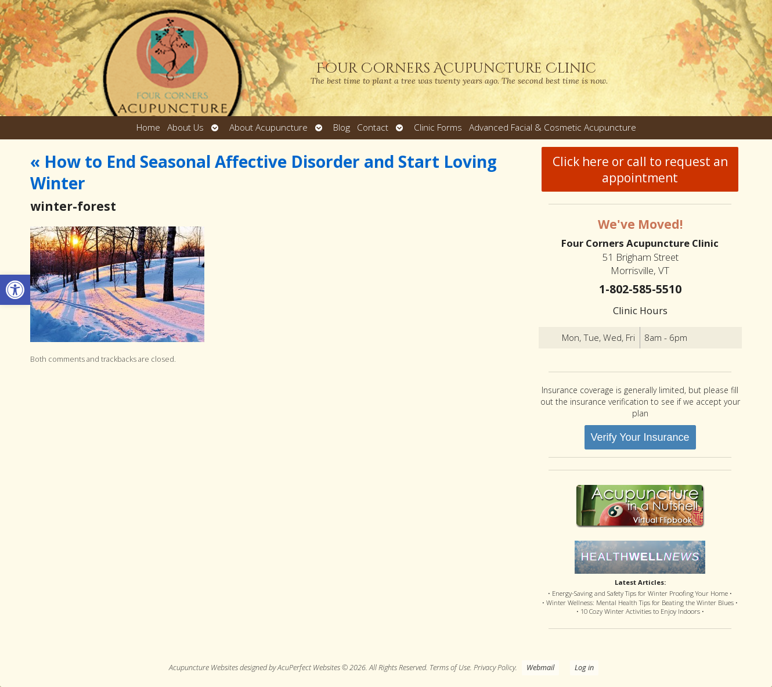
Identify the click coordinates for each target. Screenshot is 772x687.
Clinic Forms (438, 127)
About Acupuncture (268, 127)
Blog (341, 127)
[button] (15, 290)
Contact (372, 127)
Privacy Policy (494, 667)
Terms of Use (450, 667)
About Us (185, 127)
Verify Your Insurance (640, 437)
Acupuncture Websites (203, 667)
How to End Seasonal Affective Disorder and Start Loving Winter (263, 171)
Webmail (540, 667)
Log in (584, 667)
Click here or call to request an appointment (640, 169)
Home (148, 127)
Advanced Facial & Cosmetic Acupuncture (552, 127)
